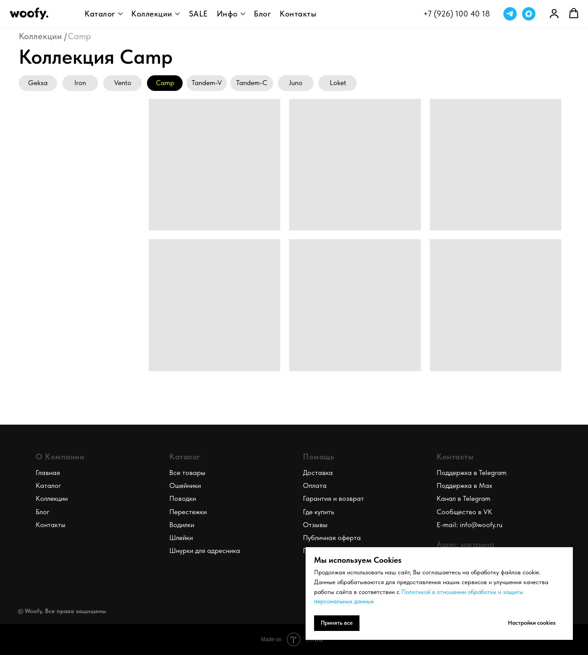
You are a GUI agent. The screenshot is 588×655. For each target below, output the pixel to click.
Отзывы (315, 524)
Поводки (182, 498)
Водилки (181, 524)
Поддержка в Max (464, 485)
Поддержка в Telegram (471, 472)
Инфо (227, 13)
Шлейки (181, 537)
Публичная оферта (332, 537)
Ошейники (185, 485)
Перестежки (188, 512)
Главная (48, 472)
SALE (198, 13)
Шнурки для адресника (204, 550)
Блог (262, 13)
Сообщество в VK (464, 512)
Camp (79, 36)
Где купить (318, 512)
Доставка (318, 472)
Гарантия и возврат (333, 498)
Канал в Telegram (463, 498)
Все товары (187, 472)
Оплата (315, 485)
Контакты (298, 13)
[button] (573, 13)
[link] (554, 13)
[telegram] (510, 13)
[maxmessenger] (528, 13)
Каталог (100, 13)
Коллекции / (43, 36)
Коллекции (151, 13)
